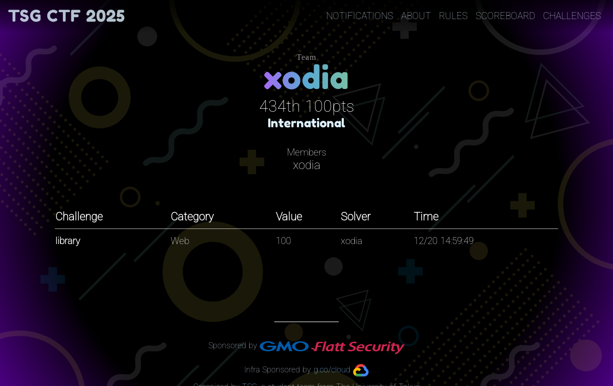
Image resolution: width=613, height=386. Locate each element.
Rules (453, 16)
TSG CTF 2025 (66, 16)
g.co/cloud (332, 369)
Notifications (359, 16)
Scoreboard (505, 16)
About (416, 16)
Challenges (572, 16)
